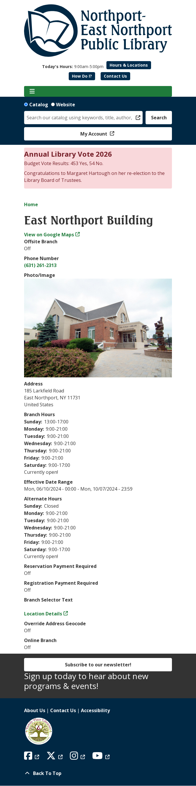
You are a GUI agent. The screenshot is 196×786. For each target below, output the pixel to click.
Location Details (43, 613)
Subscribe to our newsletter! (98, 664)
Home (31, 204)
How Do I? (82, 76)
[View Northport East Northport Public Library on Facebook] (32, 757)
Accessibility (95, 710)
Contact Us (115, 76)
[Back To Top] (98, 773)
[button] (73, 66)
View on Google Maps (49, 234)
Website (65, 104)
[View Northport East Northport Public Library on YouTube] (101, 757)
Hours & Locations (129, 65)
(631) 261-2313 (40, 265)
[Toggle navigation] (32, 91)
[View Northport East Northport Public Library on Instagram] (78, 757)
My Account (94, 134)
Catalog (38, 104)
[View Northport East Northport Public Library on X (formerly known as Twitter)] (55, 757)
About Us (34, 710)
